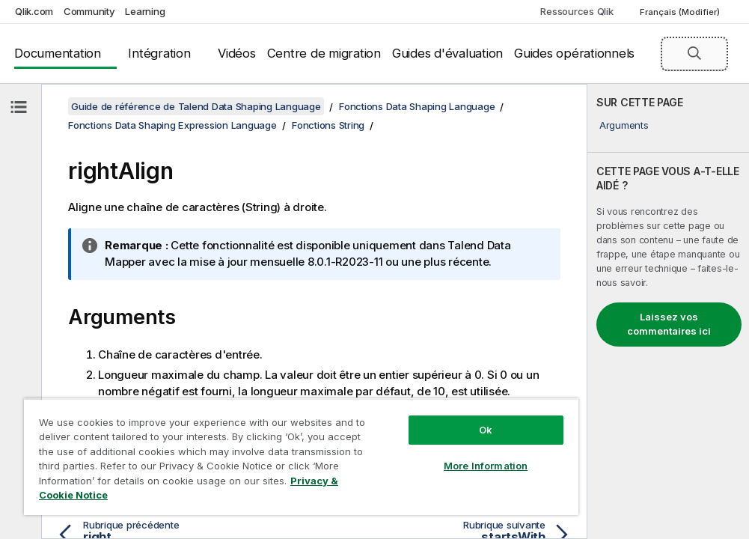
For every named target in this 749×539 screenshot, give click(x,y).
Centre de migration (324, 53)
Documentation (57, 53)
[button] (694, 53)
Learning (145, 11)
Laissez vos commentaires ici (669, 324)
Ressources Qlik (576, 11)
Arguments (624, 125)
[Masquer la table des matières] (18, 107)
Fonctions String (328, 125)
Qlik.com (34, 11)
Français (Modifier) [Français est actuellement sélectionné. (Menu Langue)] (681, 12)
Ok (485, 430)
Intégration (159, 53)
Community (89, 11)
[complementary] (668, 311)
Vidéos (237, 53)
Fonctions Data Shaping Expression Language (172, 125)
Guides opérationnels (574, 53)
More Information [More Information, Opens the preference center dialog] (486, 466)
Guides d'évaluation (447, 53)
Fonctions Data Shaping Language (417, 106)
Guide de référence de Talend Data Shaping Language (196, 106)
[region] (301, 456)
